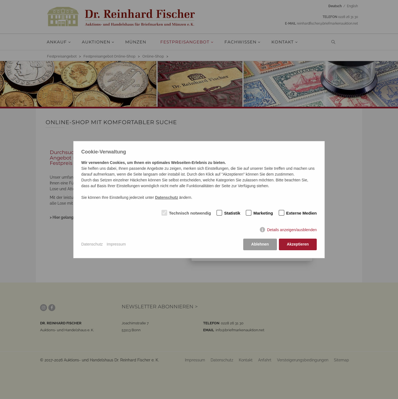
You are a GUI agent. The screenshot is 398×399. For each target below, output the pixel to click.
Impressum (116, 244)
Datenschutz (92, 244)
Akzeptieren (298, 244)
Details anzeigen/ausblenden (292, 230)
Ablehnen (260, 244)
